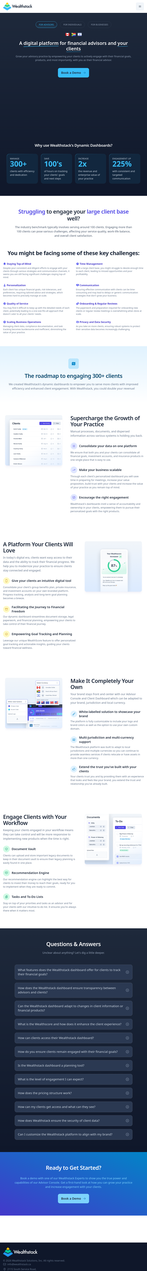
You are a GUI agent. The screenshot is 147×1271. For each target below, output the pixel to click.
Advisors (46, 24)
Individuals (72, 24)
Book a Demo (73, 73)
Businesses (99, 24)
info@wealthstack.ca (17, 1264)
